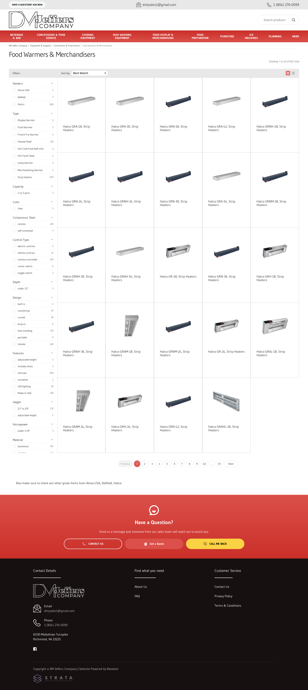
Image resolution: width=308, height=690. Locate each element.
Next (231, 463)
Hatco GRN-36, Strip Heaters (222, 278)
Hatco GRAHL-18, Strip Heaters (223, 428)
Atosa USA (23, 90)
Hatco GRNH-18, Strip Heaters (271, 128)
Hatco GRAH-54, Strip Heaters (126, 278)
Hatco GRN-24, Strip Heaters (76, 203)
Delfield (22, 97)
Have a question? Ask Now (27, 4)
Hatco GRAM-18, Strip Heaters (126, 353)
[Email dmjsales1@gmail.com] (156, 4)
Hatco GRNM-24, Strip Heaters (175, 353)
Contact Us (93, 544)
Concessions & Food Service (67, 45)
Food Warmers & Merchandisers (97, 45)
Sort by (65, 73)
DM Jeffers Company (18, 45)
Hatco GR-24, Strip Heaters (226, 351)
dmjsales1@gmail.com (59, 611)
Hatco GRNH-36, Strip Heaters (78, 353)
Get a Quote (154, 544)
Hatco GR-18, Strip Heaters (178, 276)
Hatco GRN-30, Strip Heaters (173, 203)
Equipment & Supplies (40, 45)
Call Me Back (215, 544)
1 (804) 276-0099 (56, 625)
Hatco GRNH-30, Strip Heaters (78, 278)
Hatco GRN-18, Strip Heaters (173, 128)
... (211, 463)
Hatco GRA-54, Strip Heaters (221, 203)
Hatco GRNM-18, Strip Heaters (271, 203)
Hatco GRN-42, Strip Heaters (173, 428)
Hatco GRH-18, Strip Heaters (270, 278)
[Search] (278, 20)
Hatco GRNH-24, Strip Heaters (126, 203)
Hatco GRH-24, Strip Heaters (125, 428)
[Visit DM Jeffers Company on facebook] (35, 648)
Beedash (112, 669)
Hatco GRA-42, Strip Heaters (221, 128)
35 (219, 463)
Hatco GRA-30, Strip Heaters (124, 128)
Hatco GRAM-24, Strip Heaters (77, 428)
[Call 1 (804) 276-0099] (283, 4)
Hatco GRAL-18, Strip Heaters (271, 353)
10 (204, 463)
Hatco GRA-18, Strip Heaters (76, 128)
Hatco (21, 104)
